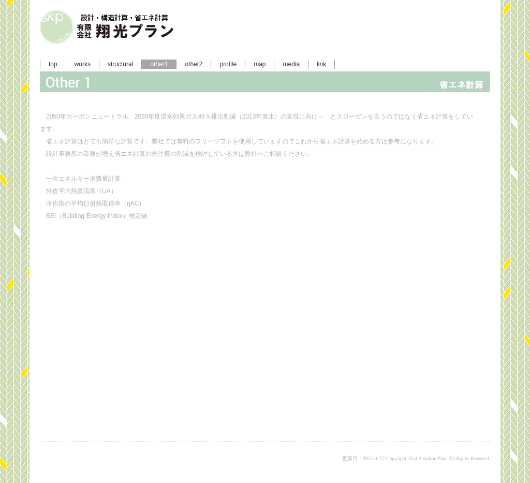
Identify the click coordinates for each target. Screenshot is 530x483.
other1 (159, 64)
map (260, 64)
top (53, 64)
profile (228, 64)
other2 (193, 64)
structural (120, 64)
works (83, 64)
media (291, 64)
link (321, 64)
